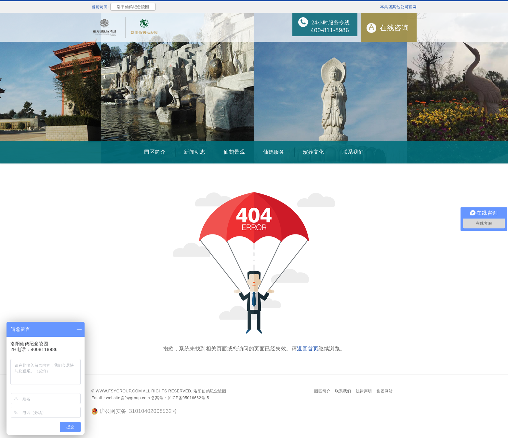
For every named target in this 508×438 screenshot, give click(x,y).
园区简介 (155, 152)
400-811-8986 (330, 30)
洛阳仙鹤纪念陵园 (210, 391)
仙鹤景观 (234, 152)
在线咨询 (394, 28)
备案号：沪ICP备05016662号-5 (180, 398)
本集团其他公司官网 (398, 7)
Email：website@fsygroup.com (120, 398)
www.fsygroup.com (119, 391)
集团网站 (385, 391)
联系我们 (353, 152)
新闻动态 (194, 152)
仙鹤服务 (274, 152)
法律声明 (364, 391)
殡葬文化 (313, 152)
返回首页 (307, 348)
